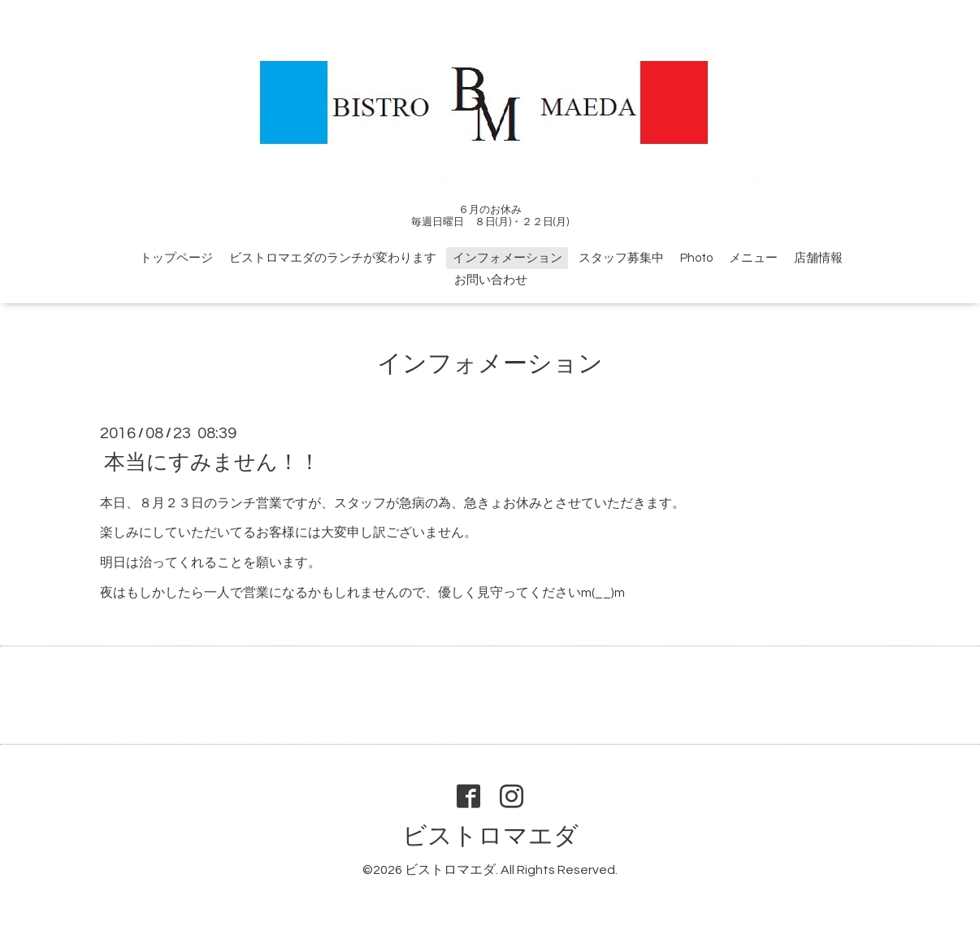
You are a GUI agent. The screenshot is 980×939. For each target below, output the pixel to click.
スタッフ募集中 (621, 258)
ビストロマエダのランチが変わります (332, 258)
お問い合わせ (490, 280)
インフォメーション (507, 258)
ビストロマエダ (490, 836)
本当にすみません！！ (212, 461)
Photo (696, 258)
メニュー (753, 258)
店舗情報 (818, 258)
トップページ (176, 258)
